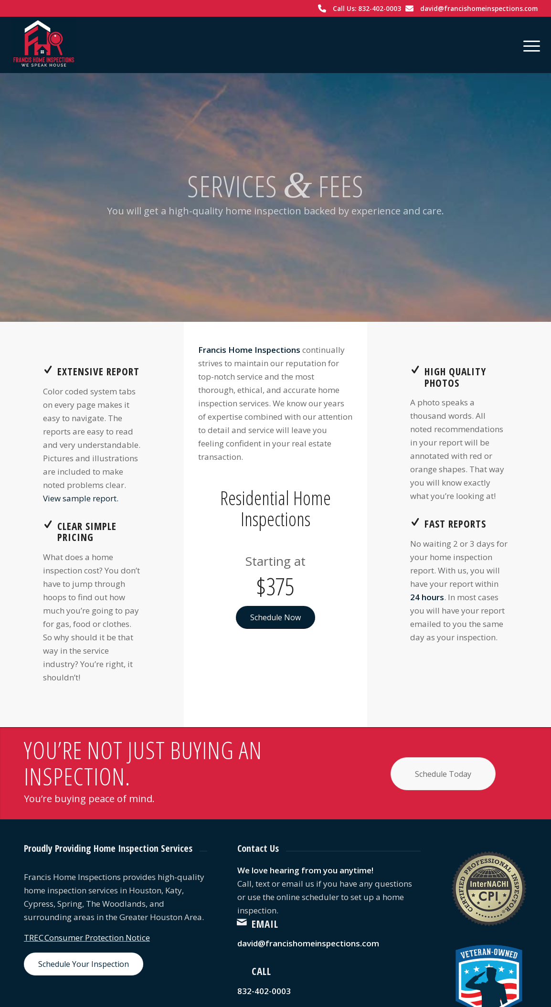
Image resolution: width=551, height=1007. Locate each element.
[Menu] (528, 45)
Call (261, 971)
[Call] (242, 969)
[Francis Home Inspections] (43, 45)
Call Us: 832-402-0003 (367, 8)
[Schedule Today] (443, 773)
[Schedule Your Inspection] (83, 964)
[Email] (242, 922)
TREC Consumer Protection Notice (87, 937)
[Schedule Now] (275, 617)
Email (265, 924)
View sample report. (80, 498)
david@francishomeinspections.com (479, 8)
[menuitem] (528, 45)
